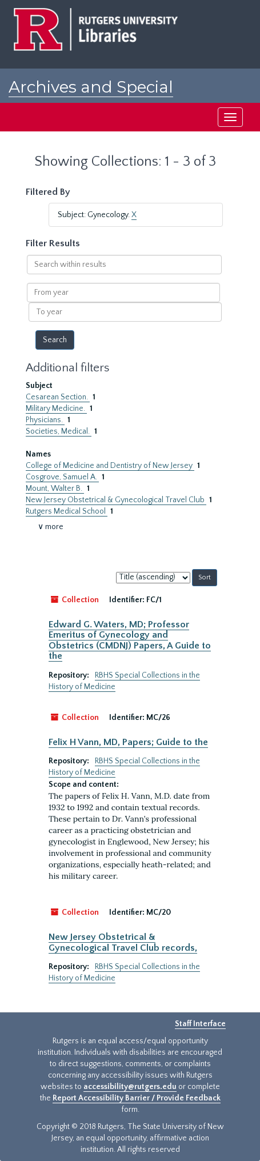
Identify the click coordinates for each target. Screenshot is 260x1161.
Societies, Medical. (58, 431)
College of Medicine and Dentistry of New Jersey (110, 465)
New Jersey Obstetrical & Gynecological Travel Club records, (123, 942)
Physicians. (45, 420)
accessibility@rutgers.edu (130, 1086)
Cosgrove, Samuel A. (62, 477)
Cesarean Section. (58, 397)
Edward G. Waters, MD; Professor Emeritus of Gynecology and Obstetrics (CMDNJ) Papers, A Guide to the (130, 640)
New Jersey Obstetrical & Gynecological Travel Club (116, 500)
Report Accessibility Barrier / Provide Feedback (137, 1098)
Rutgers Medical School (66, 511)
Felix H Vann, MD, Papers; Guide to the (128, 742)
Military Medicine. (56, 408)
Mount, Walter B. (55, 488)
